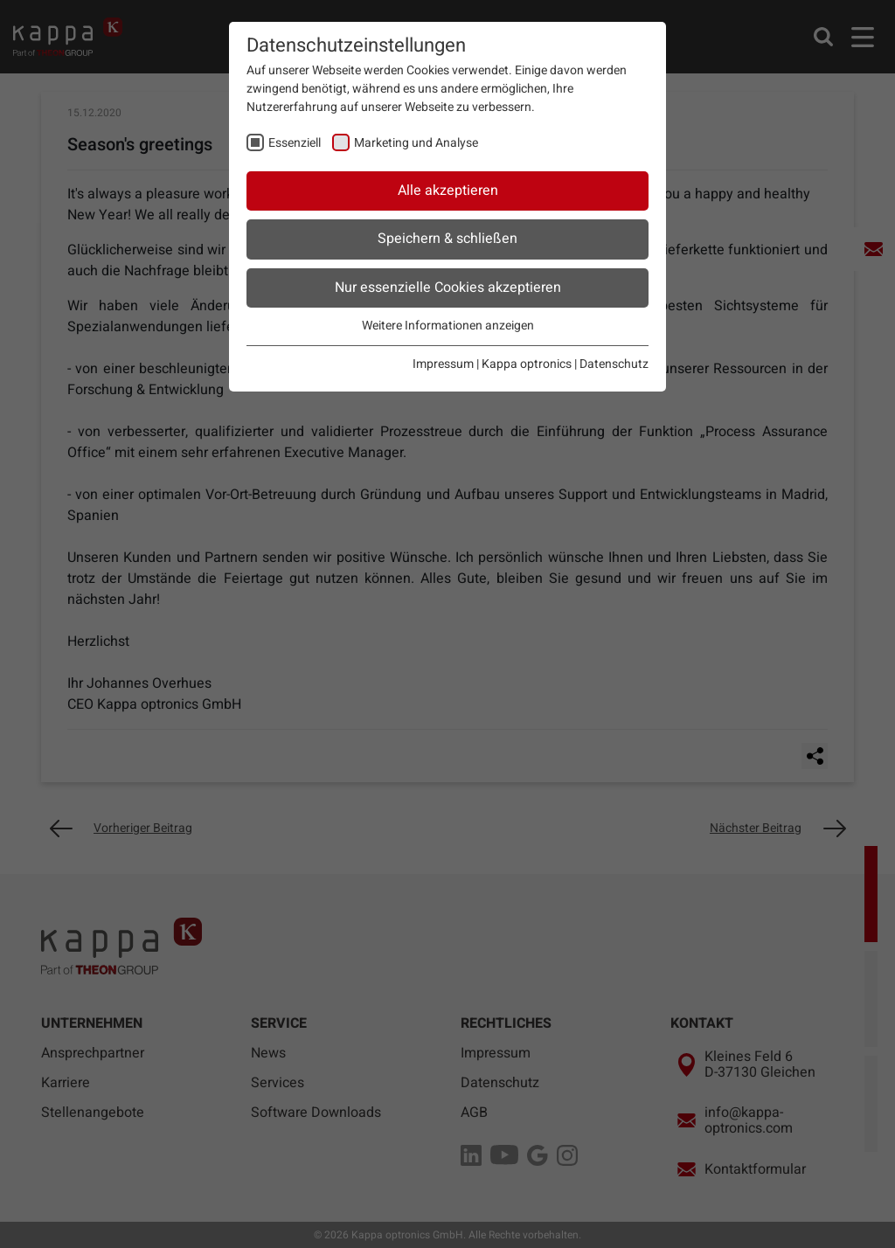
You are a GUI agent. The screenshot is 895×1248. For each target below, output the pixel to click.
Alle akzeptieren (448, 190)
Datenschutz (614, 364)
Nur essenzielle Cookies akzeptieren (448, 287)
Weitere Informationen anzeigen (448, 325)
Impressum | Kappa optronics (492, 364)
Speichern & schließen (447, 238)
